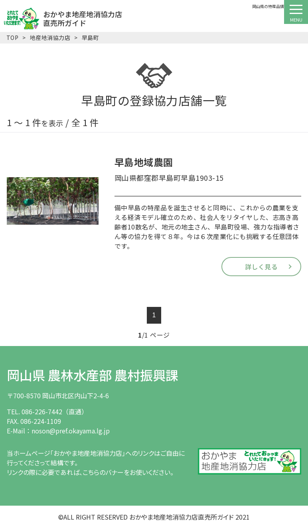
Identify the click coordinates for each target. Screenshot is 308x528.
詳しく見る (261, 266)
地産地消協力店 (50, 38)
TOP (12, 38)
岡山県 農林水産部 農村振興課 (92, 375)
